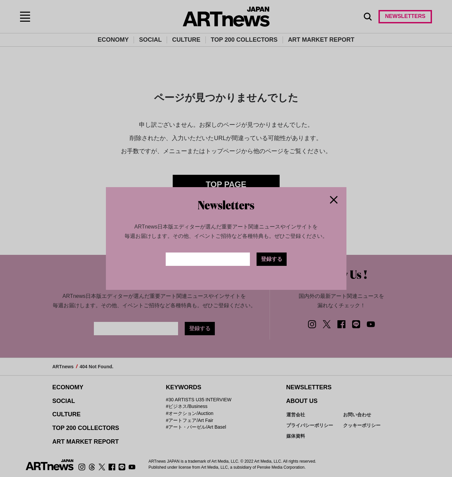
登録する (271, 259)
